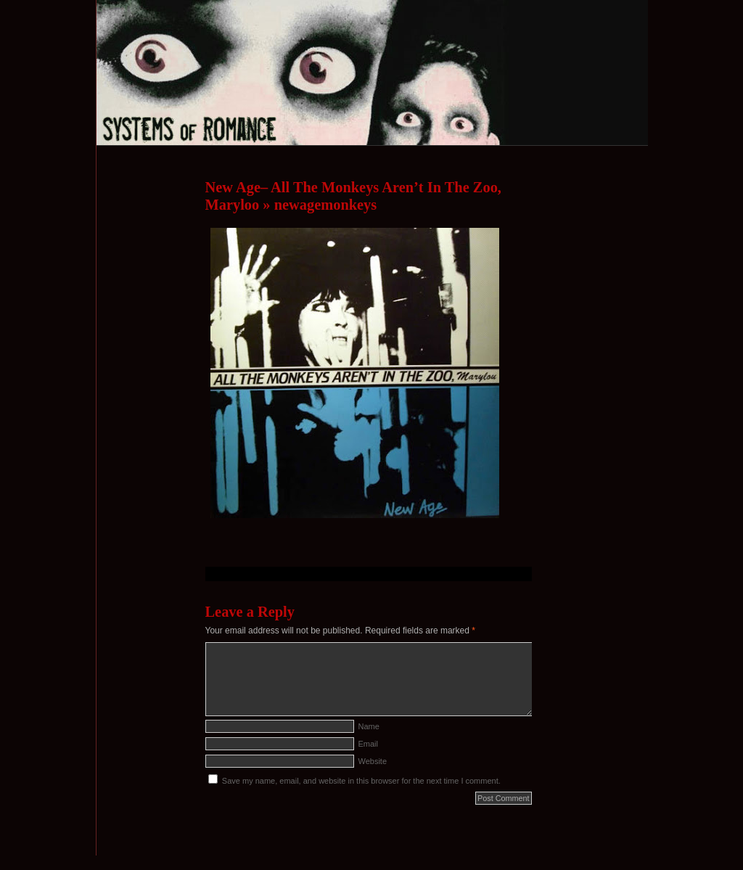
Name (368, 726)
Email (368, 743)
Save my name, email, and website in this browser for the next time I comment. (361, 780)
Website (372, 761)
